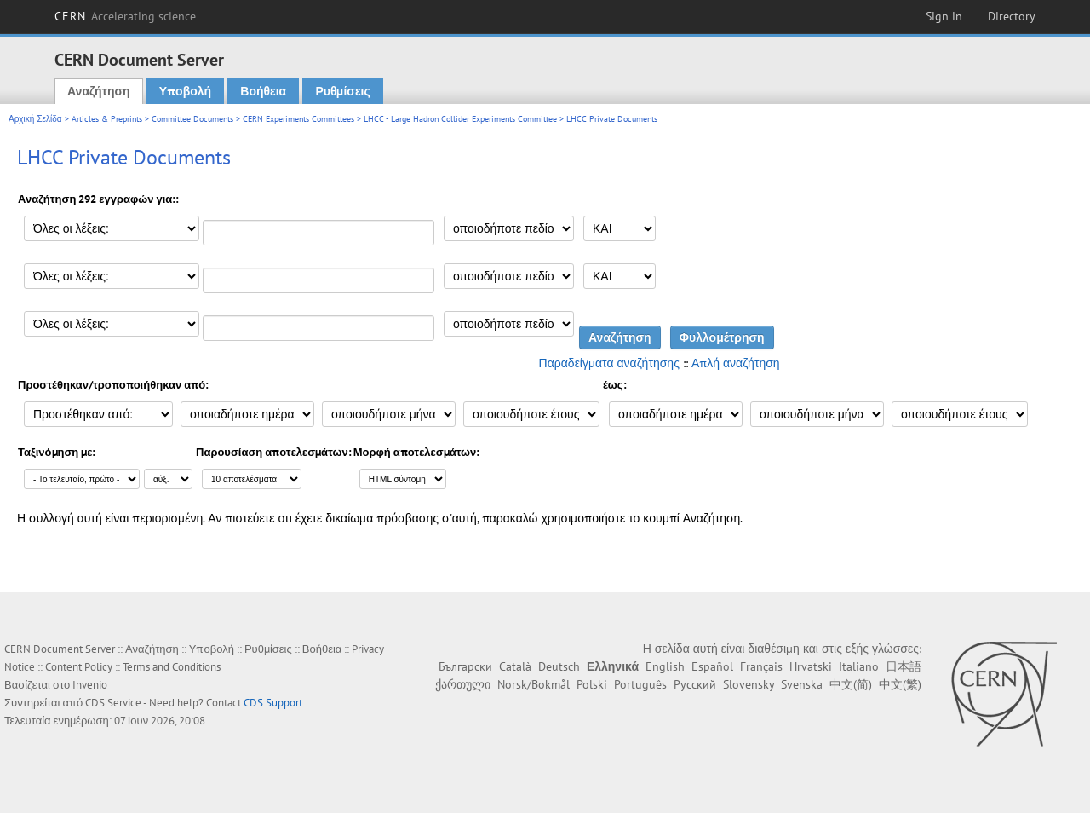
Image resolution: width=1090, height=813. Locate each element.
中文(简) (850, 684)
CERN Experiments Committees (298, 118)
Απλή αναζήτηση (735, 363)
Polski (592, 684)
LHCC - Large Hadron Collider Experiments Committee (460, 118)
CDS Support (273, 702)
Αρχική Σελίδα (35, 118)
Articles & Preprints (107, 118)
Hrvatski (810, 666)
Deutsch (559, 666)
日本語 (903, 666)
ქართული (462, 684)
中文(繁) (900, 684)
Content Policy (78, 667)
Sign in (944, 16)
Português (640, 684)
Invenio (89, 685)
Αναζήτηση (98, 91)
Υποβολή (185, 91)
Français (761, 666)
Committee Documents (192, 118)
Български (465, 666)
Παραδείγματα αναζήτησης (609, 363)
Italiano (859, 666)
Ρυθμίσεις (342, 91)
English (665, 666)
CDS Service (113, 702)
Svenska (802, 684)
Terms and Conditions (172, 667)
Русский (695, 684)
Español (712, 666)
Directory (1012, 16)
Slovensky (748, 684)
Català (515, 666)
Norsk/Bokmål (533, 684)
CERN (125, 16)
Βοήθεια (263, 91)
